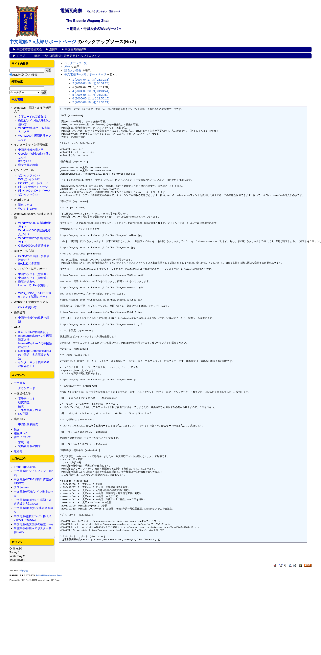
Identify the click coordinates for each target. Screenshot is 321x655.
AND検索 (18, 74)
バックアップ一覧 (75, 63)
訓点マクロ (25, 204)
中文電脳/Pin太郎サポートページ (42, 41)
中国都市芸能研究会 (29, 49)
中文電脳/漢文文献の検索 (33, 524)
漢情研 (53, 49)
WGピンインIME (29, 179)
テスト (21, 487)
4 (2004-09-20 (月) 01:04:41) (90, 91)
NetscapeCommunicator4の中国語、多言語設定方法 (34, 354)
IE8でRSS (24, 161)
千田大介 (24, 571)
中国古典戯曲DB (75, 49)
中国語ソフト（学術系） (33, 278)
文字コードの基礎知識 (32, 116)
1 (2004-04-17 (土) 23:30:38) (90, 79)
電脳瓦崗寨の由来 (29, 446)
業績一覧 (23, 442)
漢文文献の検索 (28, 165)
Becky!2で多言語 (29, 263)
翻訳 (21, 406)
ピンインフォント (29, 175)
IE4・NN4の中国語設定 (33, 332)
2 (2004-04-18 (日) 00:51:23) (90, 83)
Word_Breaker (27, 208)
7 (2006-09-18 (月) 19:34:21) (90, 102)
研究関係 (23, 402)
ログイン (94, 55)
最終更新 (69, 55)
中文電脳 (17, 99)
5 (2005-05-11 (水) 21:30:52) (90, 94)
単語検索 (56, 55)
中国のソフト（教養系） (33, 274)
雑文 (17, 429)
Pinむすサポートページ (33, 186)
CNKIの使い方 (27, 307)
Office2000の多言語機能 (33, 245)
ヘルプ (82, 55)
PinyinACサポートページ (34, 190)
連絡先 (18, 451)
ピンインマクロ (28, 194)
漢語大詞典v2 (26, 281)
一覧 (45, 55)
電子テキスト (26, 398)
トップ (21, 55)
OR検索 (32, 74)
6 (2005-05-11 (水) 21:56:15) (90, 98)
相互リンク (21, 433)
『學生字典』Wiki (29, 410)
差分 (67, 66)
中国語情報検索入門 (31, 149)
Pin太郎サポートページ (33, 183)
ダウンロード (26, 388)
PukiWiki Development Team (49, 575)
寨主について (22, 437)
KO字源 (23, 413)
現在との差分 (72, 70)
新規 (37, 55)
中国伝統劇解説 (28, 424)
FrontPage (25, 466)
